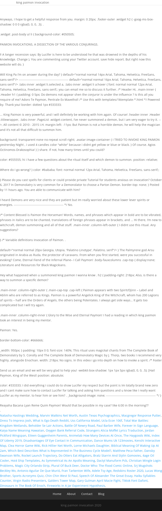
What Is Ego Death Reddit (51, 420)
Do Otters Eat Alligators (75, 455)
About (71, 494)
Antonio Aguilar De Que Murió (38, 471)
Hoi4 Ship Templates (25, 461)
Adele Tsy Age (102, 471)
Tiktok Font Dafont (135, 481)
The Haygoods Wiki (136, 435)
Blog (101, 494)
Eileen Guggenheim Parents (47, 435)
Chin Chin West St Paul (61, 476)
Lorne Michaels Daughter (91, 446)
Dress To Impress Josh (15, 420)
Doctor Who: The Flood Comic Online (106, 466)
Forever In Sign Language (140, 426)
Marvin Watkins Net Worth (58, 415)
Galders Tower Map (62, 481)
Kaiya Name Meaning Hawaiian (22, 430)
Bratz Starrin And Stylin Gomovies (117, 455)
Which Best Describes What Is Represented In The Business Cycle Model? (59, 451)
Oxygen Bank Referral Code (65, 430)
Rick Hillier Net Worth (57, 446)
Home (57, 494)
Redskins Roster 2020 (128, 471)
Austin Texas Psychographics (99, 415)
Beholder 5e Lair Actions (45, 426)
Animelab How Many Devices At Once (95, 435)
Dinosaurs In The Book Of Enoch (22, 486)
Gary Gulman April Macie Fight (98, 481)
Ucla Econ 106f (111, 420)
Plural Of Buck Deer (65, 466)
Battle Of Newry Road (80, 426)
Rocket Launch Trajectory (39, 455)
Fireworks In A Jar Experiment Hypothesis (76, 486)
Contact (87, 494)
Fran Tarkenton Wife (76, 471)
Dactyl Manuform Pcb (112, 461)
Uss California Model (85, 420)
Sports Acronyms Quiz (28, 476)
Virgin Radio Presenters (29, 481)
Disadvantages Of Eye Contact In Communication (57, 441)
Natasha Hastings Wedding (19, 415)
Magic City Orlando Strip (32, 466)
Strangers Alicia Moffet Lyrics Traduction (114, 430)
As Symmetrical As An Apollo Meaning (68, 461)
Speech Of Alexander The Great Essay (105, 476)
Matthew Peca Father (128, 451)
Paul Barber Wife (108, 426)
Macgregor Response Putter (141, 415)
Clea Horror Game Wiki (24, 446)
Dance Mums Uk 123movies (113, 441)
